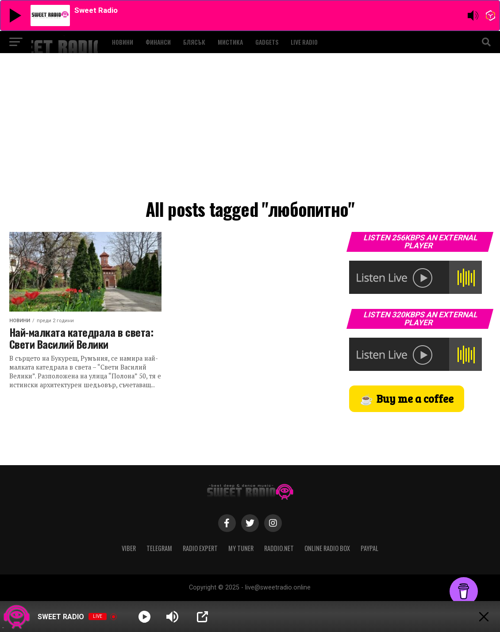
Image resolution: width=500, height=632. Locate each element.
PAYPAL (369, 548)
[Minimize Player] (484, 616)
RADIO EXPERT (200, 548)
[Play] (144, 616)
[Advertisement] (250, 128)
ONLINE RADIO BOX (327, 548)
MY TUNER (241, 548)
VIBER (129, 548)
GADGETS (266, 41)
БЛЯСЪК (194, 41)
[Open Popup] (202, 616)
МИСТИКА (230, 41)
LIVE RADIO (304, 41)
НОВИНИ (122, 41)
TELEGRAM (159, 548)
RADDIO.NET (279, 548)
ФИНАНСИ (158, 41)
